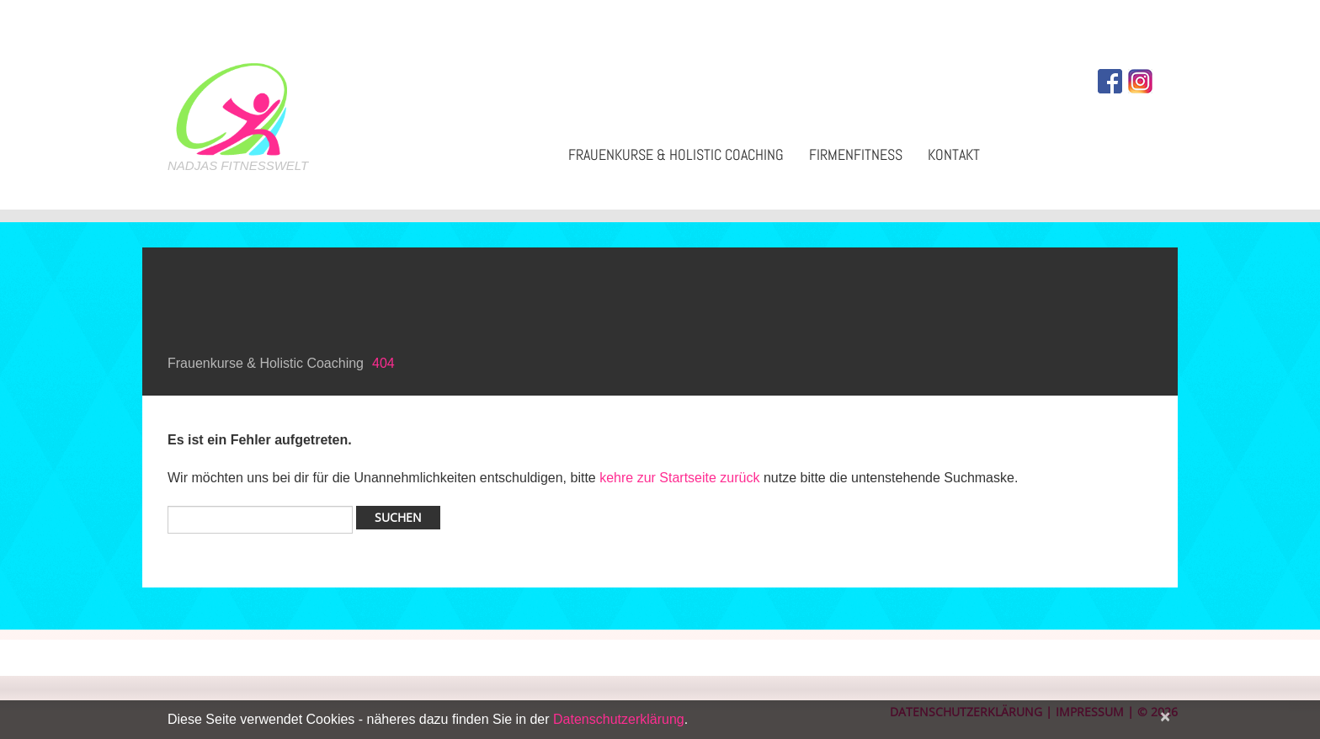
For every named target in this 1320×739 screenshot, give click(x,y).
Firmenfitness (855, 154)
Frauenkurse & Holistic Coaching (676, 154)
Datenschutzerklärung (618, 719)
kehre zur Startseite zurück (681, 478)
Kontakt (954, 154)
